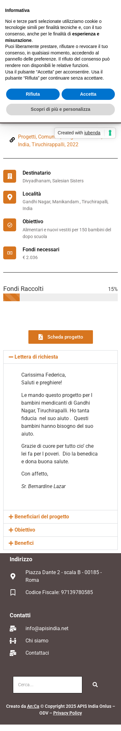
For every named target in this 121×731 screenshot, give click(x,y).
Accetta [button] (88, 94)
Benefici (24, 543)
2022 (72, 144)
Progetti (27, 137)
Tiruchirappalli (48, 144)
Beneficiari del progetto (42, 517)
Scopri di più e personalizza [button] (60, 109)
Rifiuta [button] (33, 94)
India (23, 144)
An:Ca (33, 706)
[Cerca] (47, 684)
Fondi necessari (41, 249)
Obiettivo (33, 221)
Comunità (49, 137)
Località (32, 194)
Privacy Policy (67, 713)
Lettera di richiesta (36, 357)
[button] (60, 357)
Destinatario (37, 173)
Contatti (20, 615)
